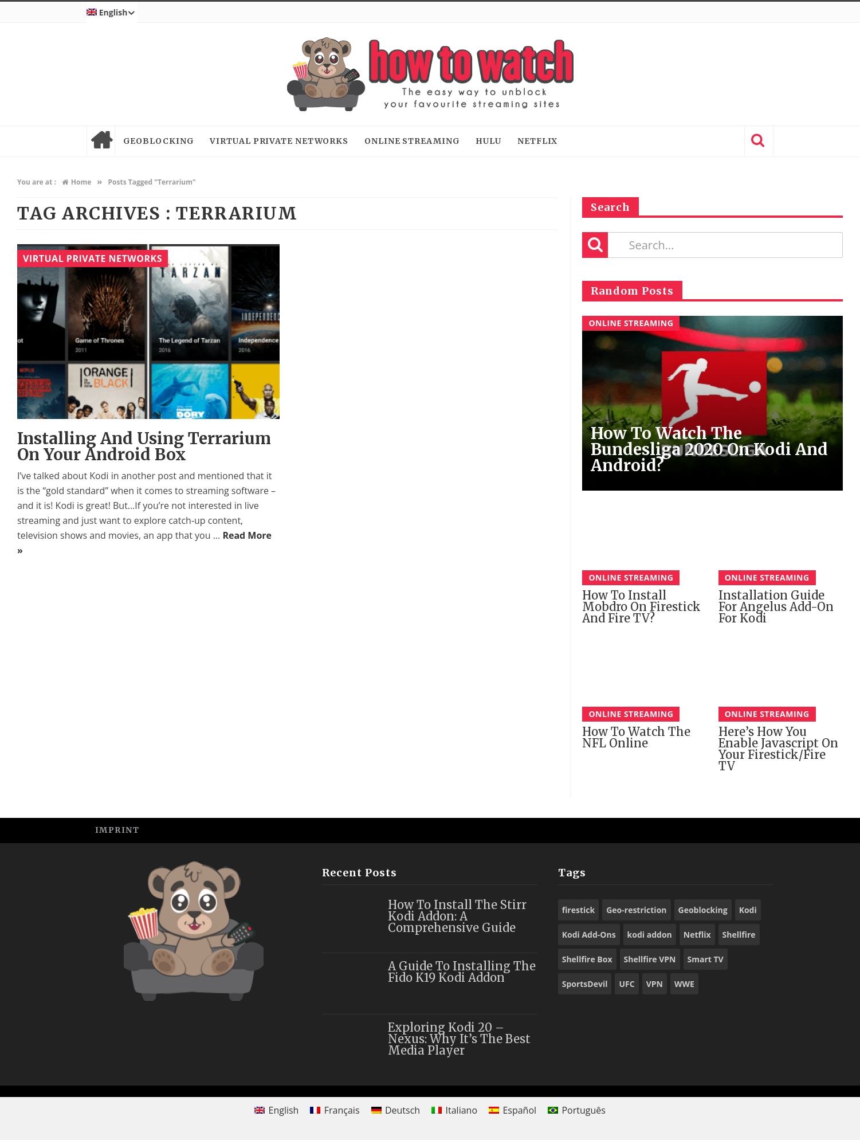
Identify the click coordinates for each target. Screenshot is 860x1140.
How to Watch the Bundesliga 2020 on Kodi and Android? (709, 449)
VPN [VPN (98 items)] (654, 983)
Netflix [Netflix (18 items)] (697, 934)
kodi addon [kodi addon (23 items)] (649, 934)
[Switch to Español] (512, 1110)
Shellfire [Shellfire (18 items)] (739, 934)
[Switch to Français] (334, 1110)
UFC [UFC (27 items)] (626, 983)
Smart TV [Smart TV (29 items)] (706, 959)
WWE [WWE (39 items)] (684, 983)
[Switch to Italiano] (454, 1110)
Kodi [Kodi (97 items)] (748, 909)
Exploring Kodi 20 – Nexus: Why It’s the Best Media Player (459, 1038)
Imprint (117, 830)
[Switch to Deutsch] (396, 1110)
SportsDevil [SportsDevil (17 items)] (585, 983)
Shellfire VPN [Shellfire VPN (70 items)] (650, 959)
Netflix (537, 141)
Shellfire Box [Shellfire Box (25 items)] (587, 959)
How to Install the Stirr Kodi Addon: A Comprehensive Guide (457, 916)
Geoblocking (158, 141)
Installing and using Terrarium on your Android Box (144, 446)
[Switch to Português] (576, 1110)
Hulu (488, 141)
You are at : (36, 182)
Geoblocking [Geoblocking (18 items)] (703, 909)
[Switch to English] (276, 1110)
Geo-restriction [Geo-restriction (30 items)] (636, 909)
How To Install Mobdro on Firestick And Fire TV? (641, 606)
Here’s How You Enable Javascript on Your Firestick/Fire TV (778, 748)
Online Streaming (412, 141)
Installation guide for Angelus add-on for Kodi (776, 606)
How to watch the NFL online (636, 737)
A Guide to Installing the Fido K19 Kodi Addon (462, 972)
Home (101, 141)
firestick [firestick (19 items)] (578, 909)
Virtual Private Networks (279, 141)
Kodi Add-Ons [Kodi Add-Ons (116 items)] (589, 934)
